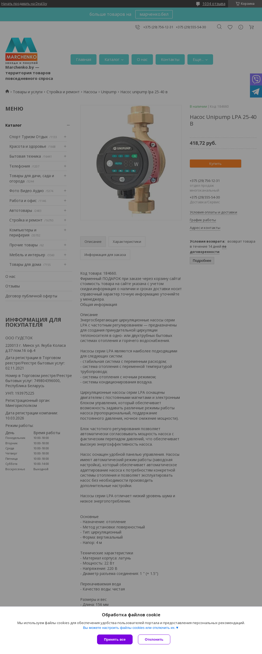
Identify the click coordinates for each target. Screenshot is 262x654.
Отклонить (154, 639)
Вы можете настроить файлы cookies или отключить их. (129, 628)
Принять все (115, 639)
